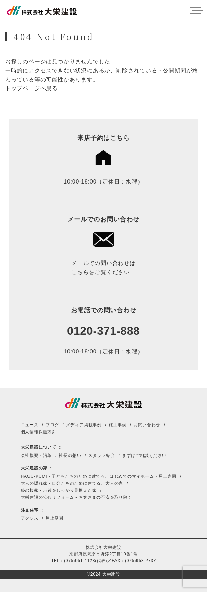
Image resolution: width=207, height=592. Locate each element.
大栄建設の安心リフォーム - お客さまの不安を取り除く (76, 497)
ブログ (52, 424)
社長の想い (70, 455)
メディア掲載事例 (84, 424)
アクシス (30, 518)
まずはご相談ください (144, 455)
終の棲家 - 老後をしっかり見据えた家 (59, 490)
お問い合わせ (147, 424)
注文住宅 (30, 510)
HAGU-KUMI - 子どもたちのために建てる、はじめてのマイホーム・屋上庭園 (98, 476)
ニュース (30, 424)
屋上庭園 (54, 518)
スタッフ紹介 (101, 455)
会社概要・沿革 (36, 455)
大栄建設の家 (34, 468)
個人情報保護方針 (38, 431)
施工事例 (117, 424)
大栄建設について (38, 447)
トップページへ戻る (31, 88)
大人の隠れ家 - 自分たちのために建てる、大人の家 (72, 483)
